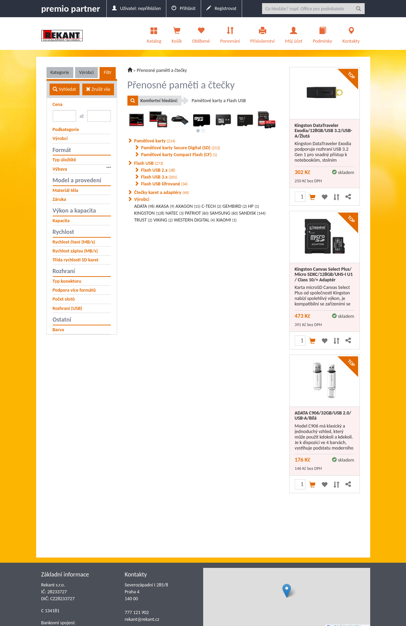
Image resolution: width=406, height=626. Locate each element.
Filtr (107, 72)
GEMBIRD (234, 206)
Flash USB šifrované (164, 184)
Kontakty (351, 33)
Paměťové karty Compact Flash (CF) (179, 155)
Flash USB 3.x (159, 177)
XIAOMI (226, 220)
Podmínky (322, 33)
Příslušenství (262, 33)
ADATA (144, 206)
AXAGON (187, 206)
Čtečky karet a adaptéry (161, 192)
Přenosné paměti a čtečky (162, 70)
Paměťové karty (155, 141)
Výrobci (86, 72)
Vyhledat (64, 89)
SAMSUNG (224, 213)
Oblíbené (201, 33)
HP (253, 206)
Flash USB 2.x (158, 170)
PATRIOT (197, 213)
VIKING (163, 220)
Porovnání (230, 33)
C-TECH (211, 206)
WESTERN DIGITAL (194, 220)
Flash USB (149, 163)
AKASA (165, 206)
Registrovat (221, 8)
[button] (286, 591)
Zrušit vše (98, 89)
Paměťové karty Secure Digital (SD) (180, 148)
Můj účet (293, 33)
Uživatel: (136, 8)
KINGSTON (149, 213)
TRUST (143, 220)
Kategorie (60, 72)
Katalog (154, 33)
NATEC (174, 213)
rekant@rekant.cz (142, 619)
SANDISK (252, 213)
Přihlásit (183, 8)
